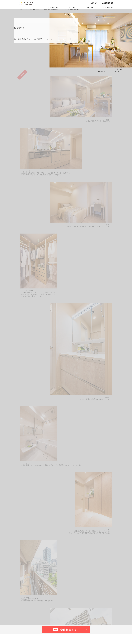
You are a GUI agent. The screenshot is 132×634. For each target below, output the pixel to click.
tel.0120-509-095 (107, 3)
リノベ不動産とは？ (52, 7)
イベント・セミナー (72, 7)
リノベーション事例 (107, 7)
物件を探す (90, 7)
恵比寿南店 (94, 3)
